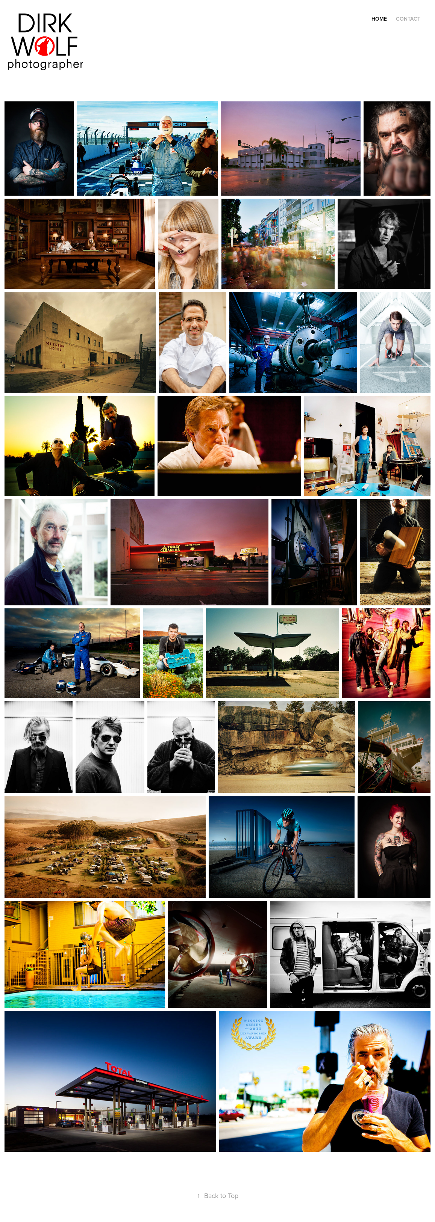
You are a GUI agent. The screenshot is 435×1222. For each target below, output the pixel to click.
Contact (408, 19)
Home (379, 19)
